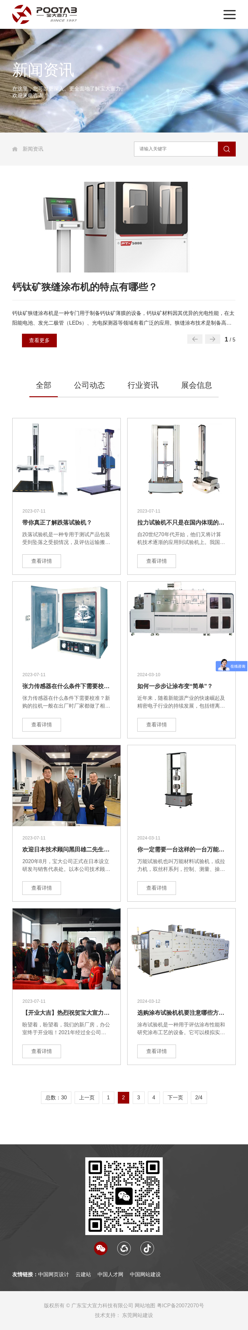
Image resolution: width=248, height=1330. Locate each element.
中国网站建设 (145, 1274)
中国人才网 (110, 1274)
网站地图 (145, 1305)
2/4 (198, 1097)
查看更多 (39, 340)
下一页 (175, 1097)
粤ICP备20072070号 (180, 1305)
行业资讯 (143, 385)
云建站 (83, 1274)
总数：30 (56, 1097)
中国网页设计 (53, 1274)
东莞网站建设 (137, 1315)
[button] (212, 339)
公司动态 (89, 385)
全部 (43, 385)
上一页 (87, 1097)
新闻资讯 (33, 149)
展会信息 (196, 385)
